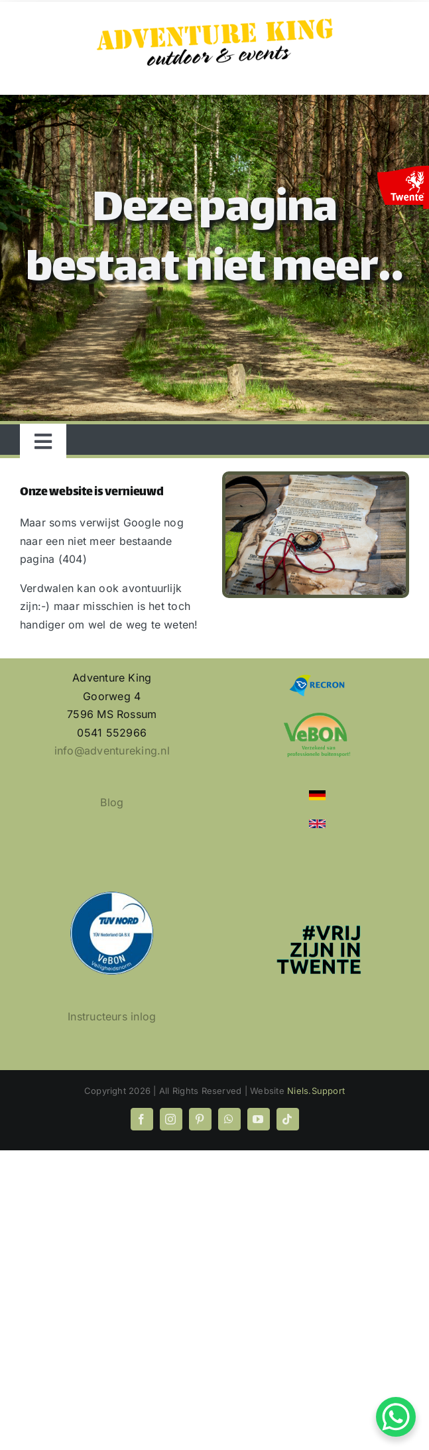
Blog (111, 802)
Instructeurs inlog (112, 1016)
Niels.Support (316, 1090)
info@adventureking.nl (112, 750)
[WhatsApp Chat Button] (396, 1417)
